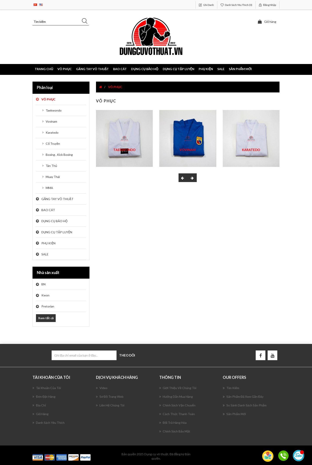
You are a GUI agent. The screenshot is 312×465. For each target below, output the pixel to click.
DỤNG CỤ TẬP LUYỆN (56, 232)
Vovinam (51, 121)
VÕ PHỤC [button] (64, 69)
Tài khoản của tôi (46, 388)
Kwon (45, 295)
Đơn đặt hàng (43, 396)
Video (101, 388)
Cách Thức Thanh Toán (177, 414)
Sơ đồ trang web (110, 396)
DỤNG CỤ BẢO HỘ (54, 221)
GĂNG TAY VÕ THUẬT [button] (92, 69)
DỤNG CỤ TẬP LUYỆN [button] (178, 69)
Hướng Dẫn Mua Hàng (176, 396)
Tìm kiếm (231, 388)
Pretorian (47, 306)
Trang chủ (44, 69)
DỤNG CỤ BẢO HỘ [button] (144, 69)
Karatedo (52, 132)
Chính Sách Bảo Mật (174, 431)
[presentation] (183, 177)
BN (43, 284)
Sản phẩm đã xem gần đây (243, 396)
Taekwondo (54, 110)
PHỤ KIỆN (48, 243)
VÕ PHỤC (48, 99)
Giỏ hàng (40, 414)
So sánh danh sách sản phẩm (244, 405)
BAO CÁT (48, 210)
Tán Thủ (51, 166)
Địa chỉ (39, 405)
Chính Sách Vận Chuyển (177, 405)
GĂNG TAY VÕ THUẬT (57, 199)
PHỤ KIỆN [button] (206, 69)
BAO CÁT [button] (120, 69)
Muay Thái (53, 177)
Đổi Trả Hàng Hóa (173, 422)
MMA (49, 188)
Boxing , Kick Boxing (59, 154)
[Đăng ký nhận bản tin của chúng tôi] (84, 355)
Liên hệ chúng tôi (110, 405)
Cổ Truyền (53, 143)
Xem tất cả (46, 318)
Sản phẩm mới (240, 69)
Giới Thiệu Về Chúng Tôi (177, 388)
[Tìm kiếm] (60, 21)
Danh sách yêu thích (48, 422)
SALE (220, 69)
